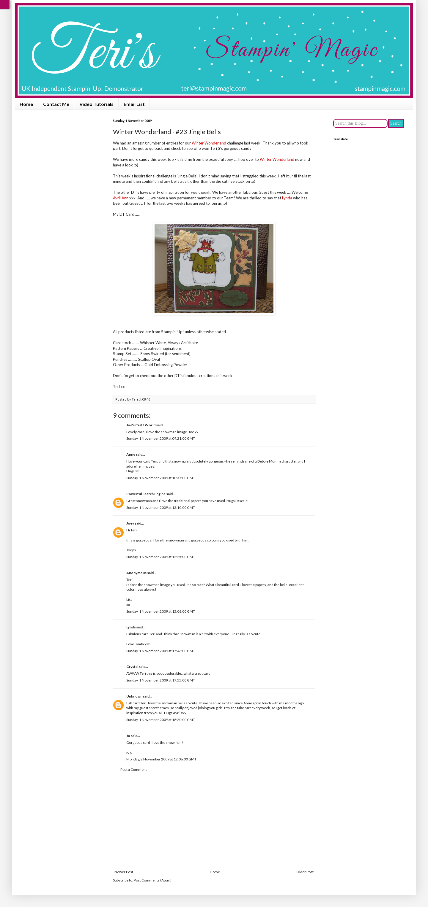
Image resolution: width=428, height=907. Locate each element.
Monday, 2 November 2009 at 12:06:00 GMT (161, 759)
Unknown (134, 696)
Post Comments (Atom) (152, 880)
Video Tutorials (96, 104)
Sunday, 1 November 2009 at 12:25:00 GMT (160, 557)
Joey (130, 523)
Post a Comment (133, 769)
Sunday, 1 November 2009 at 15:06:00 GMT (160, 611)
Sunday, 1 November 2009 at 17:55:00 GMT (160, 680)
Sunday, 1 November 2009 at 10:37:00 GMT (160, 478)
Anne (130, 454)
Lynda (131, 627)
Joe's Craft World (140, 425)
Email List (134, 104)
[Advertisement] (214, 820)
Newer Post (123, 872)
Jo (128, 735)
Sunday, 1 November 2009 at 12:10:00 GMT (160, 507)
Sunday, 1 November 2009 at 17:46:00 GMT (160, 651)
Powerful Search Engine (146, 494)
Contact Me (56, 104)
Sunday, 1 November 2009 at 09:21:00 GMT (160, 438)
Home (26, 104)
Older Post (305, 872)
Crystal (132, 666)
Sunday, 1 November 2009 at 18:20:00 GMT (160, 719)
